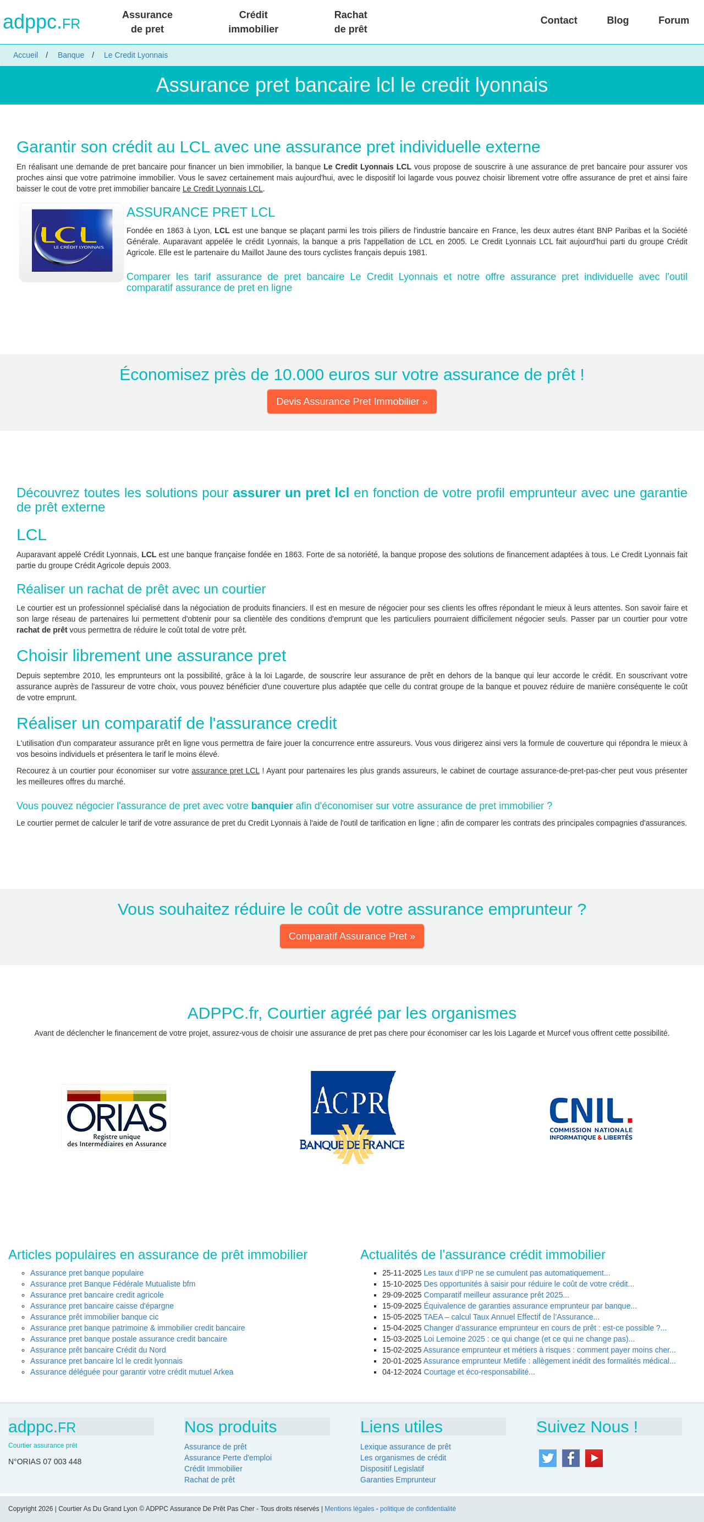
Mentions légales (349, 1509)
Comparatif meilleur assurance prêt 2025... (497, 1294)
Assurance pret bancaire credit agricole (97, 1294)
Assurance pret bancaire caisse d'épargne (102, 1305)
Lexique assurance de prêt (405, 1446)
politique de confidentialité (418, 1509)
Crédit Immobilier (213, 1468)
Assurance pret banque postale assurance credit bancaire (128, 1338)
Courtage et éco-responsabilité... (479, 1371)
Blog (618, 20)
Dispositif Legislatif (392, 1468)
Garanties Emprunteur (398, 1479)
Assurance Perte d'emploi (228, 1457)
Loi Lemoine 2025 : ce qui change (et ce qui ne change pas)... (529, 1338)
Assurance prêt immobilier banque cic (94, 1316)
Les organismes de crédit (403, 1457)
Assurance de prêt (215, 1446)
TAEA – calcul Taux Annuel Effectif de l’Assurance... (512, 1316)
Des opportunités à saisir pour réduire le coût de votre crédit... (529, 1283)
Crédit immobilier (253, 22)
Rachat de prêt (350, 22)
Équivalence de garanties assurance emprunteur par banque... (530, 1305)
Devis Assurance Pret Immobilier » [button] (351, 401)
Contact (559, 20)
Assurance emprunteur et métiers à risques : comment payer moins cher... (550, 1349)
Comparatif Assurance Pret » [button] (352, 936)
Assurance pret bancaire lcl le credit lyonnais (106, 1360)
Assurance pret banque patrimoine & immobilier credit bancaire (137, 1327)
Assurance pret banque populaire (87, 1272)
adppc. (41, 22)
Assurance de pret (147, 22)
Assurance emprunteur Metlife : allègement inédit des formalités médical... (550, 1360)
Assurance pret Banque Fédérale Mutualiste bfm (112, 1283)
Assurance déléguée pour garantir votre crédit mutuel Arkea (132, 1371)
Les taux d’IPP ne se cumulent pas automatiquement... (517, 1272)
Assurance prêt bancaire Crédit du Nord (98, 1349)
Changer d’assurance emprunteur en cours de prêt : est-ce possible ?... (545, 1327)
